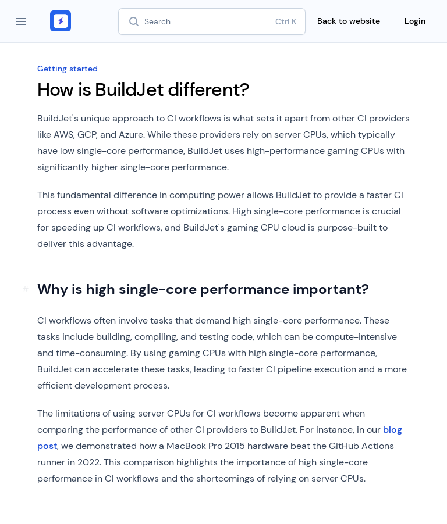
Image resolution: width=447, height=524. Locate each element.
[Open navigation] (21, 21)
